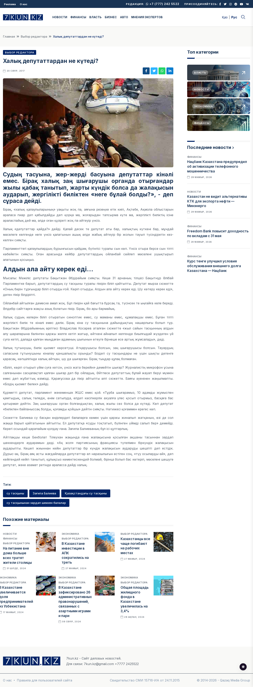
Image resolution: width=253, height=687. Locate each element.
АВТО (124, 17)
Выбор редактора (34, 36)
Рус (234, 17)
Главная (9, 36)
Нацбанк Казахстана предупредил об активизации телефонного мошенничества (217, 166)
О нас (23, 4)
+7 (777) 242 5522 (162, 4)
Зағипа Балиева (44, 493)
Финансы (10, 538)
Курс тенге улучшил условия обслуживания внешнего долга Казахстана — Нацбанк (214, 266)
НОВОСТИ (59, 17)
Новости (10, 533)
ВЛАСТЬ (95, 17)
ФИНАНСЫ (78, 17)
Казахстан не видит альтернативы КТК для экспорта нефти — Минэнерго (217, 201)
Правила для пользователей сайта (44, 680)
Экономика (70, 533)
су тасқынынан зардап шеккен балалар (36, 503)
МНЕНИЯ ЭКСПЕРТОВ (147, 17)
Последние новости (209, 147)
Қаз (225, 17)
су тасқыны (15, 493)
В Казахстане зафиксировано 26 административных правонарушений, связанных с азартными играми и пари (75, 602)
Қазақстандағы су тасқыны (86, 493)
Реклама (10, 4)
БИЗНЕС (111, 17)
